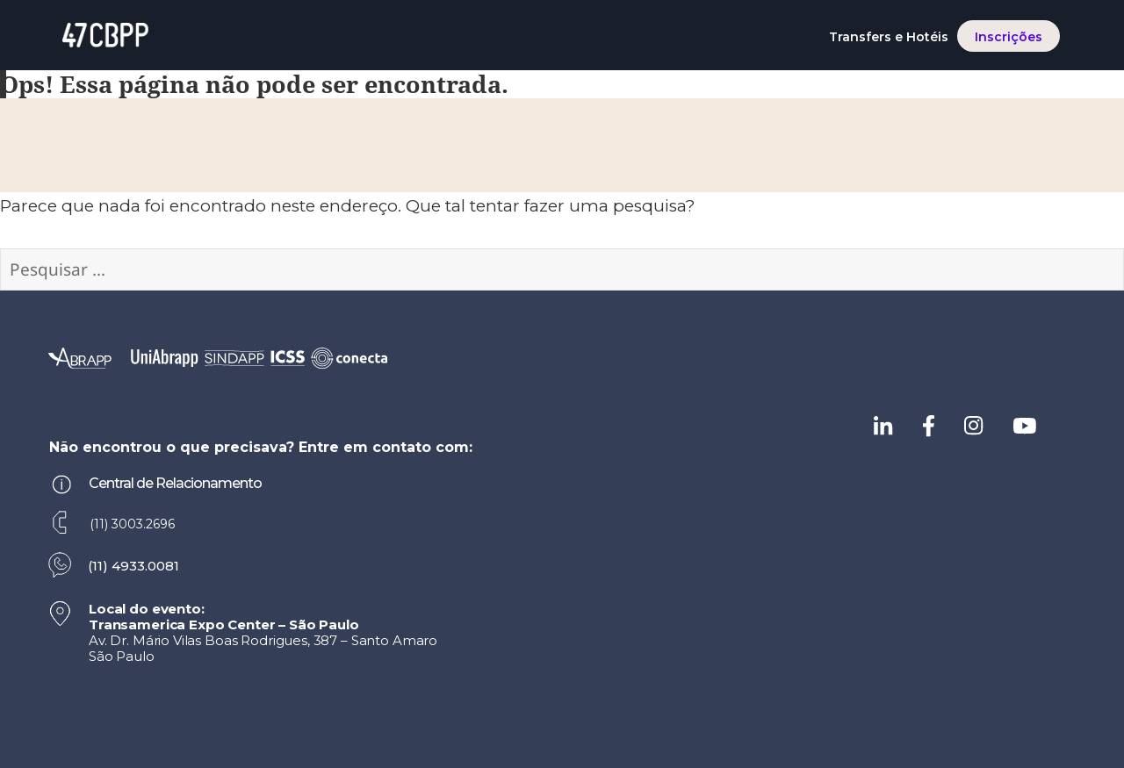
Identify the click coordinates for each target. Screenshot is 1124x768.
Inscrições (1008, 37)
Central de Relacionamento (175, 483)
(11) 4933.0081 (133, 565)
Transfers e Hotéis (888, 37)
